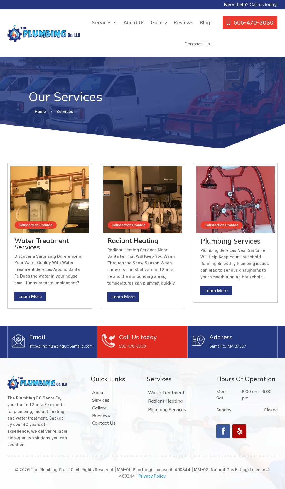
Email (37, 337)
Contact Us (197, 43)
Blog (205, 22)
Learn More (30, 296)
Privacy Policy (152, 476)
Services (102, 22)
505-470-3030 (132, 346)
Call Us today (138, 337)
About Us (134, 22)
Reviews (183, 22)
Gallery (159, 22)
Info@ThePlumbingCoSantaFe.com (61, 346)
